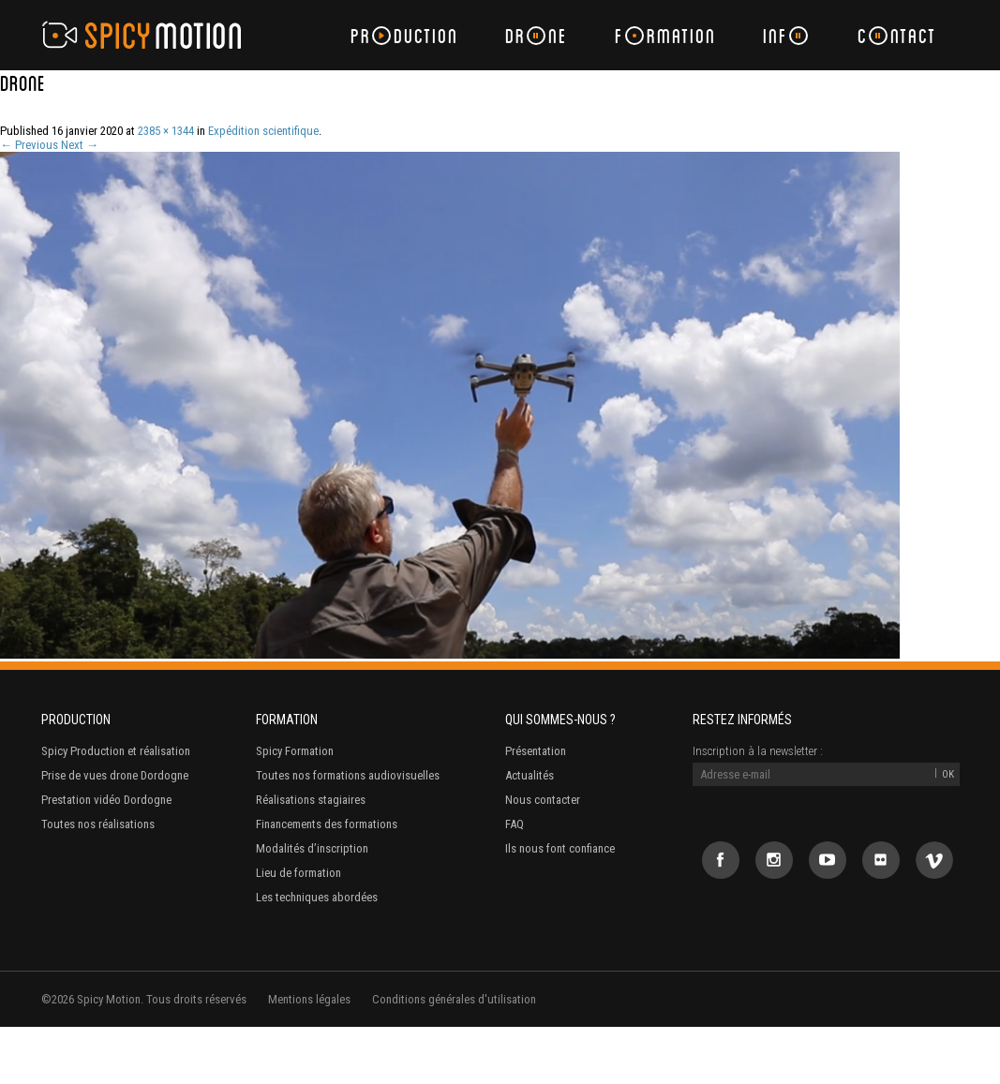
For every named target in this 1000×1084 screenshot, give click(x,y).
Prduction (404, 35)
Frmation (665, 35)
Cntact (897, 35)
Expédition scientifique (263, 131)
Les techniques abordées (317, 897)
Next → (79, 145)
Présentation (535, 751)
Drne (536, 35)
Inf (785, 35)
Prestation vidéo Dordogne (106, 800)
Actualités (529, 775)
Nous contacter (542, 800)
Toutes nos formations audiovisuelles (348, 775)
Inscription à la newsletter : (758, 751)
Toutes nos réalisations (98, 824)
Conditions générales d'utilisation (454, 999)
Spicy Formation (295, 751)
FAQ (514, 824)
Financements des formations (326, 824)
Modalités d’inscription (312, 848)
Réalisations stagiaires (311, 800)
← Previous (29, 145)
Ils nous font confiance (560, 848)
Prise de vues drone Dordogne (114, 775)
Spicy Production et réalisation (115, 751)
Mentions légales (309, 999)
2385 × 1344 (166, 131)
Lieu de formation (298, 873)
